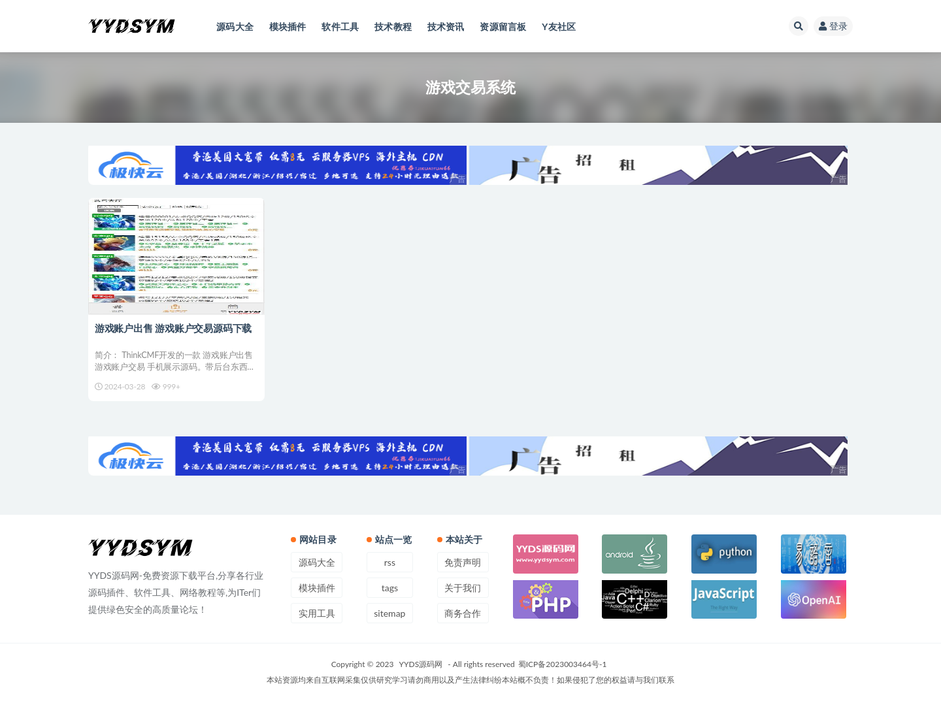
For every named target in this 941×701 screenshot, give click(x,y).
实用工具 (317, 613)
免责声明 (462, 562)
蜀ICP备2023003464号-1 (562, 664)
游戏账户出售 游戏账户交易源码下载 (173, 328)
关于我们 (462, 587)
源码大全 (317, 562)
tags (390, 587)
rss (389, 562)
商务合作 (462, 613)
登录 (833, 25)
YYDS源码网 (421, 664)
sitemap (389, 613)
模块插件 (317, 587)
